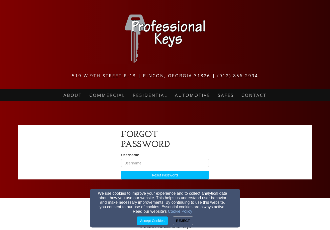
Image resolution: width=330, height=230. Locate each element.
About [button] (72, 95)
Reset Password (165, 175)
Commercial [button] (107, 95)
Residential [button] (150, 95)
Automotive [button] (192, 95)
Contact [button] (254, 95)
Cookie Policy (180, 211)
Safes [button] (226, 95)
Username (130, 154)
